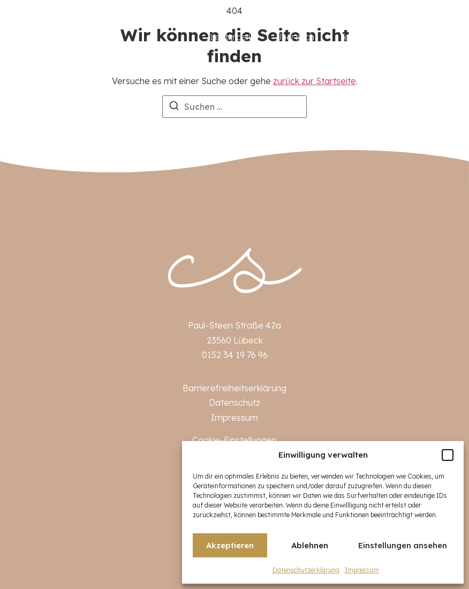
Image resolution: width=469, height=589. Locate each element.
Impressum (362, 570)
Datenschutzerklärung (306, 570)
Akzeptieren (230, 545)
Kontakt (437, 37)
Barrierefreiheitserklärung (234, 388)
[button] (447, 455)
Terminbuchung (368, 37)
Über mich (295, 37)
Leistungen (230, 37)
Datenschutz (234, 402)
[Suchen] (174, 107)
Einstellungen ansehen (402, 545)
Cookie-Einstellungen (234, 440)
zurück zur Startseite (314, 81)
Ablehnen (309, 545)
